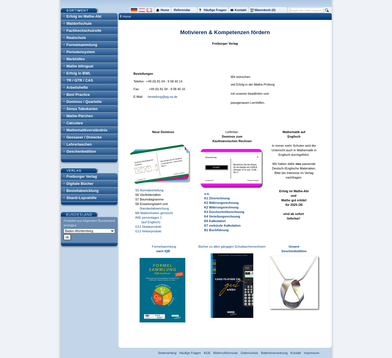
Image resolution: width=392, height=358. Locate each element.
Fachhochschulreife (84, 30)
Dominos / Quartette (84, 102)
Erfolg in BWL (79, 73)
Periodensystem (81, 52)
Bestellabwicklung (83, 191)
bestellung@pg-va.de (162, 96)
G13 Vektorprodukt (148, 231)
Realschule (76, 38)
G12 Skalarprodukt (148, 226)
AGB (207, 353)
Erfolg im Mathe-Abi (84, 16)
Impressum (311, 353)
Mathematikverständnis (87, 130)
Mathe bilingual (80, 66)
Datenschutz (249, 353)
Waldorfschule (79, 23)
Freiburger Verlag (82, 176)
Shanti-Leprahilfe (82, 198)
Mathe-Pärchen (80, 116)
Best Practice (78, 94)
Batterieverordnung (274, 353)
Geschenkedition (81, 151)
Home (127, 16)
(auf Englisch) (148, 222)
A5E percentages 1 (148, 217)
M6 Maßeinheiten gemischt (154, 213)
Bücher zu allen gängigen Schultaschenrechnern (232, 246)
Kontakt (296, 353)
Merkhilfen (76, 59)
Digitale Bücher (80, 183)
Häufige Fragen (190, 353)
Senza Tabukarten (82, 109)
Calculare (75, 123)
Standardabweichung (152, 208)
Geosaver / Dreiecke (84, 137)
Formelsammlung (82, 45)
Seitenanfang (167, 353)
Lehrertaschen (79, 144)
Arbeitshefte (77, 87)
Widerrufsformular (225, 353)
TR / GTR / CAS (80, 80)
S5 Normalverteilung (149, 190)
